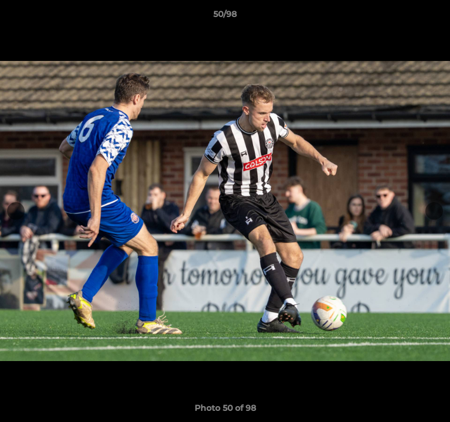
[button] (436, 17)
